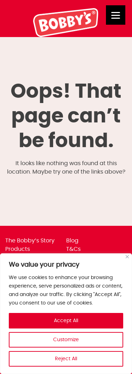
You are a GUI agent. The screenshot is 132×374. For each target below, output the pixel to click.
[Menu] (115, 15)
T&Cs (73, 249)
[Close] (127, 256)
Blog (72, 240)
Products (17, 249)
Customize (66, 339)
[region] (66, 313)
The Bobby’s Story (30, 240)
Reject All (66, 358)
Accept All (66, 320)
